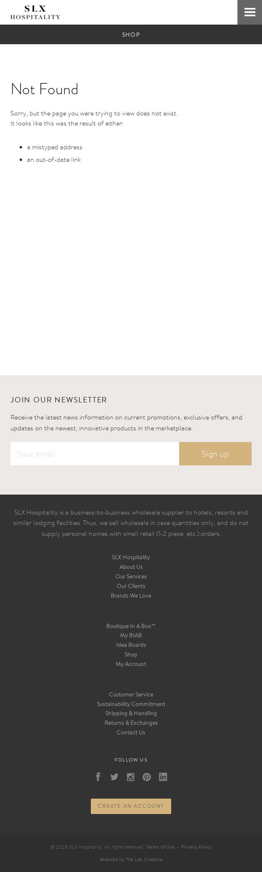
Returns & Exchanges (131, 723)
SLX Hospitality (131, 558)
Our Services (131, 577)
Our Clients (131, 587)
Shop (131, 655)
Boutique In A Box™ (131, 627)
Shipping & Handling (131, 714)
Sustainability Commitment (131, 705)
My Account (131, 665)
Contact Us (131, 733)
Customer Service (131, 695)
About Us (131, 567)
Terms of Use (160, 847)
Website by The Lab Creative (131, 859)
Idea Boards (131, 645)
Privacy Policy (196, 847)
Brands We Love (131, 596)
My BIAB (131, 636)
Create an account (131, 806)
